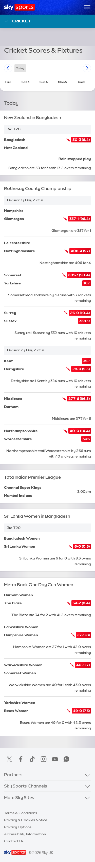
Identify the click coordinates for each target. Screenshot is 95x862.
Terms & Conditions (20, 813)
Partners (13, 774)
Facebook (21, 759)
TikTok (32, 759)
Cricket (17, 21)
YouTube (55, 759)
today (20, 68)
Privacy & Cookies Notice (25, 820)
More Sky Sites (19, 797)
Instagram (44, 759)
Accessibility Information (25, 834)
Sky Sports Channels (25, 786)
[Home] (19, 7)
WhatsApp (66, 759)
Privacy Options (17, 827)
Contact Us (14, 841)
